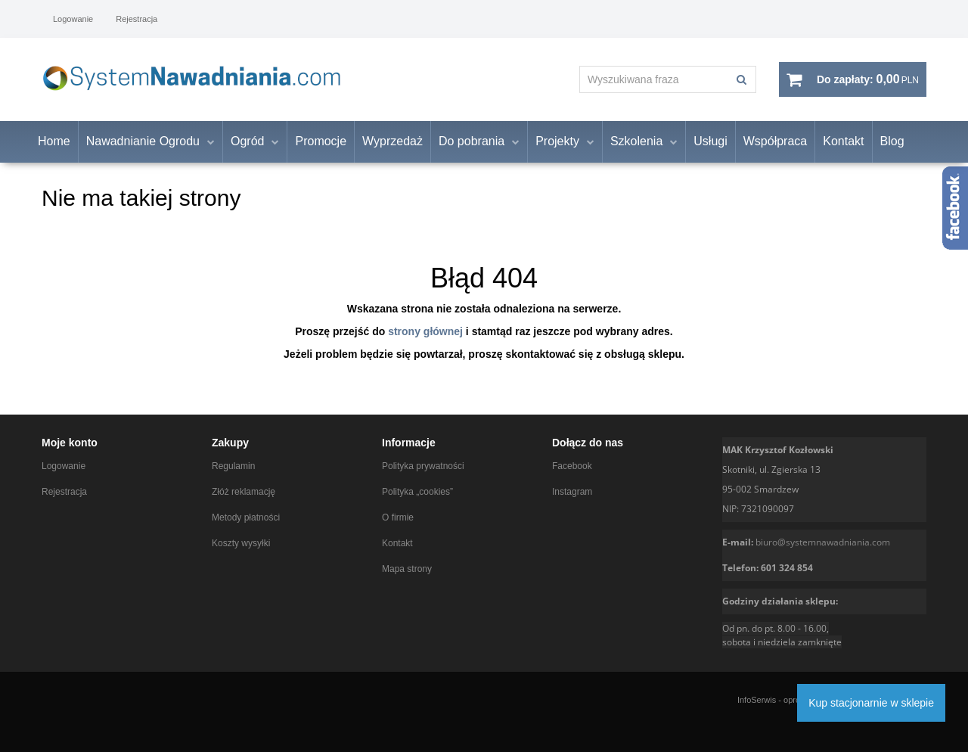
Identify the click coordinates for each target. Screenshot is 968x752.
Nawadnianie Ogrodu (143, 141)
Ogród (247, 141)
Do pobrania (471, 141)
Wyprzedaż (392, 141)
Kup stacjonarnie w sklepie (871, 703)
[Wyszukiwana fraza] (654, 79)
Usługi (710, 141)
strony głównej (425, 331)
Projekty (557, 141)
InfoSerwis (756, 699)
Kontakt (843, 141)
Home (54, 141)
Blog (892, 141)
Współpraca (775, 141)
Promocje (320, 141)
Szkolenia (636, 141)
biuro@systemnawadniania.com (822, 542)
